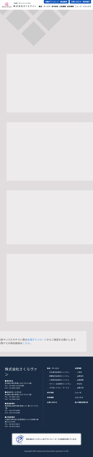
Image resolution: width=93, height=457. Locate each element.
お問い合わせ (52, 402)
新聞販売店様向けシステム (59, 376)
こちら (29, 343)
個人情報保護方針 (81, 402)
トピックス (87, 6)
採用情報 (70, 6)
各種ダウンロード (40, 339)
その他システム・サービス (59, 387)
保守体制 (55, 6)
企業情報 (62, 6)
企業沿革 (80, 387)
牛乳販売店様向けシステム (59, 372)
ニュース (78, 6)
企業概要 (80, 380)
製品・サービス (44, 6)
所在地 (79, 384)
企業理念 (80, 376)
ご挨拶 (79, 372)
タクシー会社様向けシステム (60, 384)
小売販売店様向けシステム (59, 380)
